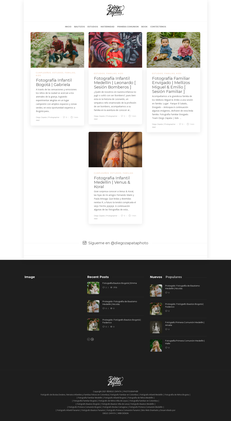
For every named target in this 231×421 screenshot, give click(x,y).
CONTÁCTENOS (158, 27)
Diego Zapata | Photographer (47, 117)
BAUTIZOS (79, 27)
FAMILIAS (70, 73)
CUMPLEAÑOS (43, 73)
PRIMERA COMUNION (128, 27)
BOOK (144, 27)
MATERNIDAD (107, 27)
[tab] (156, 277)
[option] (115, 308)
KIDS (38, 75)
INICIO (68, 27)
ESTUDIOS (93, 27)
